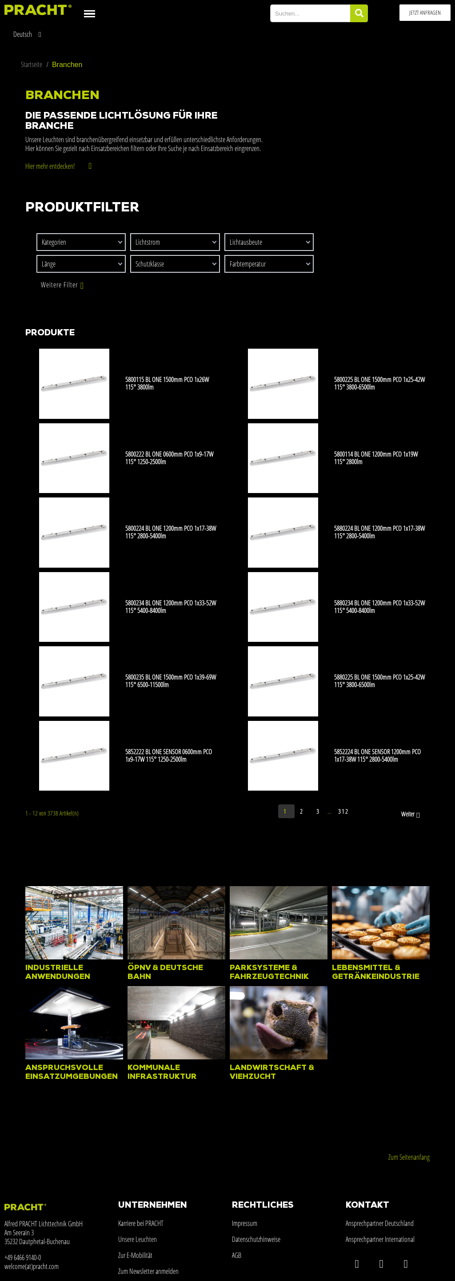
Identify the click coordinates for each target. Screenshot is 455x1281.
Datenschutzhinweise (256, 1239)
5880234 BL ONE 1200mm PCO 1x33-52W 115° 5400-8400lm (379, 606)
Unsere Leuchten (137, 1239)
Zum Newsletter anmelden (148, 1271)
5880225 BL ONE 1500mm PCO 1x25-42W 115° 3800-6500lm (379, 680)
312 (343, 811)
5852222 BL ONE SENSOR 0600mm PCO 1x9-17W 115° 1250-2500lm (168, 755)
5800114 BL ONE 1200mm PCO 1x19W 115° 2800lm (376, 458)
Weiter (411, 815)
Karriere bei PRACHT (141, 1223)
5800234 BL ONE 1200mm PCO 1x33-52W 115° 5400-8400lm (170, 606)
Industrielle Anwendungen (57, 972)
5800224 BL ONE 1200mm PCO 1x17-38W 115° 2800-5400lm (170, 532)
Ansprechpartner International (380, 1239)
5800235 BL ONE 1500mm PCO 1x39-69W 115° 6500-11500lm (170, 680)
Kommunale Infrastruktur (162, 1072)
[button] (425, 12)
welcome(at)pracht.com (31, 1266)
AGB (236, 1255)
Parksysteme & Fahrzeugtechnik (269, 972)
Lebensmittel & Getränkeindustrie (375, 972)
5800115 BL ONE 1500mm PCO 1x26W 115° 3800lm (167, 383)
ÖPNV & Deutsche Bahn (165, 972)
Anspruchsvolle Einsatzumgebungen (71, 1072)
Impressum (244, 1223)
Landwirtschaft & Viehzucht (272, 1072)
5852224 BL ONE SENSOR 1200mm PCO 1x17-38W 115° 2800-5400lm (377, 755)
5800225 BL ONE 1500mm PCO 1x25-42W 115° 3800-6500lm (379, 383)
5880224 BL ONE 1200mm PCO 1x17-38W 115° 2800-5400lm (379, 532)
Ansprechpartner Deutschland (380, 1223)
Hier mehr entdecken (49, 166)
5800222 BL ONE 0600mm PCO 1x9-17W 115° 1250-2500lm (169, 458)
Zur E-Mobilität (135, 1255)
